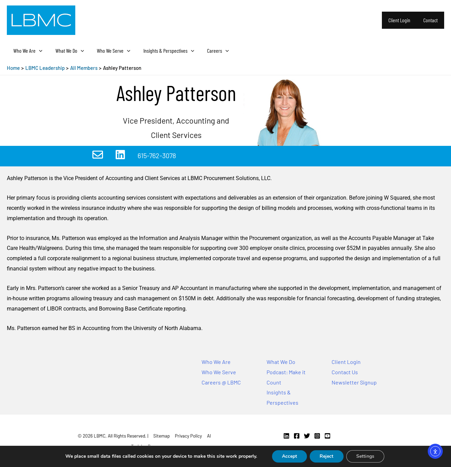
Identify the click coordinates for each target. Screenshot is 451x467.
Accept (288, 456)
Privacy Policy (188, 436)
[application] (38, 50)
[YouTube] (327, 436)
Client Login (402, 20)
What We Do (66, 50)
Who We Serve (108, 50)
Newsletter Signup (354, 382)
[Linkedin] (286, 436)
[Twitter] (307, 436)
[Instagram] (317, 436)
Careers (209, 50)
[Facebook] (297, 436)
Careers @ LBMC (221, 382)
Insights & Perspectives (161, 50)
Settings (366, 456)
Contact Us (345, 372)
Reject (326, 456)
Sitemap (161, 436)
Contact (431, 20)
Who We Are (26, 50)
